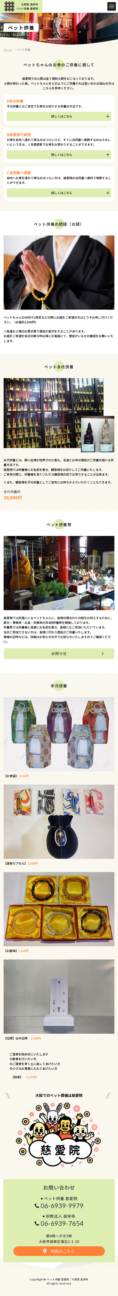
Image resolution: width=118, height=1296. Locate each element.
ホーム (8, 50)
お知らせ (59, 653)
